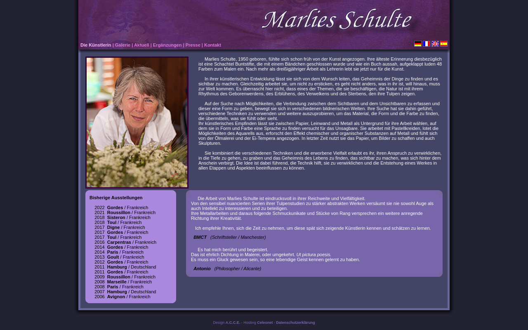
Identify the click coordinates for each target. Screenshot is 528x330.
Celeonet (265, 323)
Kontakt (212, 44)
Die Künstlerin (95, 44)
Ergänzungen (167, 44)
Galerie (122, 44)
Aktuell (141, 44)
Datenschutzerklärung (295, 323)
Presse (193, 44)
